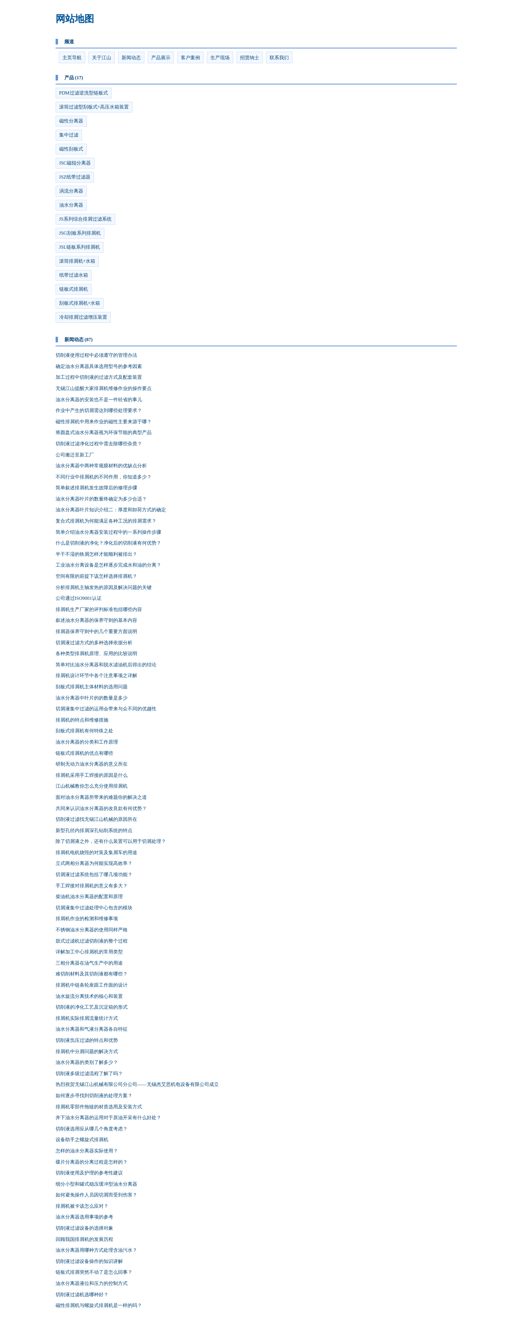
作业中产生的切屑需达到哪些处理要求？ (99, 410)
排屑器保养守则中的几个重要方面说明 (96, 631)
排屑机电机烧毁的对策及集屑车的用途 (96, 852)
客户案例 (190, 57)
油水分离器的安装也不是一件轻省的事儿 (99, 399)
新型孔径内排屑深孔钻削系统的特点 (94, 830)
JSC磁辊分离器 (75, 163)
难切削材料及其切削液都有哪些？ (92, 974)
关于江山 (101, 57)
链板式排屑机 (73, 289)
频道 (69, 41)
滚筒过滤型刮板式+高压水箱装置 (94, 107)
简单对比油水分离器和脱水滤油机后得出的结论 (106, 665)
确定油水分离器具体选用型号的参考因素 (99, 366)
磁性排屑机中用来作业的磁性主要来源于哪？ (104, 421)
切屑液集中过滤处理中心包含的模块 (94, 908)
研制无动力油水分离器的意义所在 (92, 764)
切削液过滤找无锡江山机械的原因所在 (96, 819)
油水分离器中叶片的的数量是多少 (92, 698)
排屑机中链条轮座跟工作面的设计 (92, 985)
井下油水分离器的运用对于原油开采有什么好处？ (108, 1117)
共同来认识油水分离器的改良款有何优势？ (101, 808)
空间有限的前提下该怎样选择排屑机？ (96, 576)
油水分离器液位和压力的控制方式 (92, 1283)
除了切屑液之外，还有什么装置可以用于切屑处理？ (111, 841)
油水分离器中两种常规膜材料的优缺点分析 (101, 465)
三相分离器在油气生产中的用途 (89, 963)
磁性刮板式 (71, 149)
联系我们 (279, 57)
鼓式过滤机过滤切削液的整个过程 (92, 941)
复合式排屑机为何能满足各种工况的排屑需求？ (106, 521)
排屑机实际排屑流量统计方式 (87, 1018)
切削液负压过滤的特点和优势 (87, 1040)
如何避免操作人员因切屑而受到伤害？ (96, 1195)
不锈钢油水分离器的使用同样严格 (92, 930)
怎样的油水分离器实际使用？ (87, 1151)
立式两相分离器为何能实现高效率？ (94, 863)
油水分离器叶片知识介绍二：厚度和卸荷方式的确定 (111, 510)
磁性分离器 (71, 121)
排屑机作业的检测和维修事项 (87, 918)
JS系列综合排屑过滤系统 (85, 219)
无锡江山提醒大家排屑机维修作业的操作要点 (104, 388)
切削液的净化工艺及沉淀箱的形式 (92, 1007)
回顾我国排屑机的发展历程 (84, 1239)
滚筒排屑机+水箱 (77, 261)
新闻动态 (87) (78, 339)
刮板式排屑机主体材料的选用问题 (92, 687)
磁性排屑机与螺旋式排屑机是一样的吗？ (99, 1305)
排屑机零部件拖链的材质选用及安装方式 (99, 1107)
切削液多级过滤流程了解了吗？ (89, 1073)
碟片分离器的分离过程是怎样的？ (92, 1162)
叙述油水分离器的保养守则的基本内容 (96, 620)
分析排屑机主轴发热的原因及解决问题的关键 (104, 587)
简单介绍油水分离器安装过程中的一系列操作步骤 (108, 532)
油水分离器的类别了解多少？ (87, 1062)
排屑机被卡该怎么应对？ (82, 1206)
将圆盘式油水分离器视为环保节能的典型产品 (104, 432)
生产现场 (220, 57)
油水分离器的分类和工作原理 (87, 742)
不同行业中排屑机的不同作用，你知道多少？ (104, 477)
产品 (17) (73, 77)
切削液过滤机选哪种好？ (82, 1294)
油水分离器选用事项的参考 (84, 1217)
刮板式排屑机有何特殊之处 (84, 731)
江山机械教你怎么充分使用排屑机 (92, 786)
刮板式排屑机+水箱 (79, 303)
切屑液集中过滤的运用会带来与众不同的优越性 (106, 709)
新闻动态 (131, 57)
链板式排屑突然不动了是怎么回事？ (94, 1272)
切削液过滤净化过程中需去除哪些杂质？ (99, 443)
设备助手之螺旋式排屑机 (82, 1139)
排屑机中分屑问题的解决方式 (87, 1051)
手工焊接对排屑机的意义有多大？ (92, 886)
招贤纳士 (249, 57)
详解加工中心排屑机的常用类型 (89, 952)
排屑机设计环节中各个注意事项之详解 (96, 675)
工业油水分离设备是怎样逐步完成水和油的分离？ (108, 565)
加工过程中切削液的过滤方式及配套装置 (99, 377)
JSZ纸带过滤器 (75, 177)
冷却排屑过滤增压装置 (83, 317)
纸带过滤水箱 (73, 275)
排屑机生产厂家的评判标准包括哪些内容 (99, 609)
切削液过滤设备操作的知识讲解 (89, 1261)
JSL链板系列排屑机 (79, 247)
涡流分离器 (71, 191)
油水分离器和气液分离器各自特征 (92, 1029)
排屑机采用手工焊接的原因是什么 (92, 775)
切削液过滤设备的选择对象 (84, 1228)
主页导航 (72, 57)
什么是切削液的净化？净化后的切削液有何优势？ (108, 543)
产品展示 (160, 57)
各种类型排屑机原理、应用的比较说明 (96, 653)
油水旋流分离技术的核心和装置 (89, 996)
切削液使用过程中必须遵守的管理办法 (96, 355)
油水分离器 (71, 205)
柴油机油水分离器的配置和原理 (89, 896)
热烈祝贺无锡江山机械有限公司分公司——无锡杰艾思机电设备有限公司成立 (137, 1084)
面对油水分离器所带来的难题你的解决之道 (101, 797)
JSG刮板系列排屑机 (80, 233)
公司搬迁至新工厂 (75, 455)
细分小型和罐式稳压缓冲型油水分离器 (96, 1184)
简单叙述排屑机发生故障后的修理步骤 (96, 488)
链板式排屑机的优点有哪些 (84, 753)
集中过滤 (68, 135)
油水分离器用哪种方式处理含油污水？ (96, 1250)
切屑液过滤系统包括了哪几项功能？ (94, 874)
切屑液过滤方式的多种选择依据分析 (94, 642)
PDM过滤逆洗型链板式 (83, 93)
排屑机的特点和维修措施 (82, 720)
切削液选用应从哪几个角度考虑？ (92, 1129)
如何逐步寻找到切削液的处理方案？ (94, 1095)
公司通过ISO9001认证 (79, 598)
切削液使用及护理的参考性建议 (89, 1173)
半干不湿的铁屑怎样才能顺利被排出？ (96, 554)
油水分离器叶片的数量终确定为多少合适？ (101, 499)
